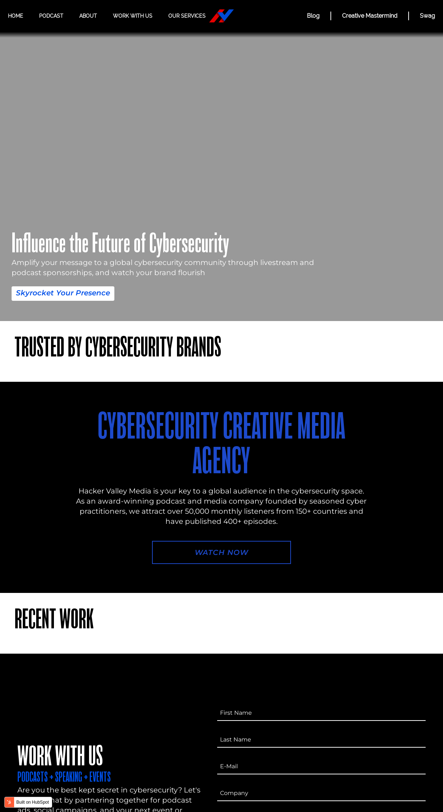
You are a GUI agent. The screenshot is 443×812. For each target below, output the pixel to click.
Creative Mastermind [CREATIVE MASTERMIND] (369, 15)
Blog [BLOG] (313, 15)
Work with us (132, 16)
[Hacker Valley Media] (221, 15)
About (88, 16)
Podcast (51, 16)
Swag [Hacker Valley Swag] (427, 15)
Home (15, 16)
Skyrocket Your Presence (63, 293)
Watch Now (221, 552)
